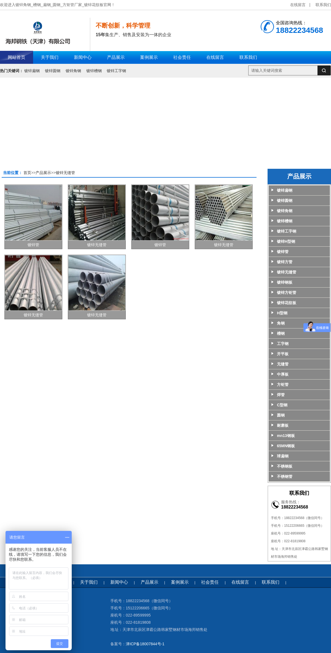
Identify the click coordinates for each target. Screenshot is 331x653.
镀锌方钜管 (286, 292)
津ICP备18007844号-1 (145, 644)
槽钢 (281, 333)
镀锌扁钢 (32, 71)
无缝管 (283, 364)
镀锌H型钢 (286, 241)
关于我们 (89, 582)
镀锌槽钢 (94, 71)
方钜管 (283, 384)
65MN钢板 (286, 446)
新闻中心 (119, 582)
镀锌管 (33, 245)
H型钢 (282, 313)
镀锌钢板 (284, 282)
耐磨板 (283, 425)
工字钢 (283, 343)
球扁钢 (283, 456)
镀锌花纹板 (286, 303)
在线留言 (298, 4)
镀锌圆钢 (52, 71)
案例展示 (180, 582)
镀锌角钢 (73, 71)
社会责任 (210, 582)
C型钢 (282, 405)
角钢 (281, 323)
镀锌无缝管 (65, 172)
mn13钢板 (286, 435)
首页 (27, 172)
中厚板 (283, 374)
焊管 (281, 395)
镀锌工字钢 (116, 71)
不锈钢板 (284, 466)
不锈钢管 (284, 476)
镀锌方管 (284, 262)
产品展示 (43, 172)
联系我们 (323, 4)
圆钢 (281, 415)
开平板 (283, 354)
